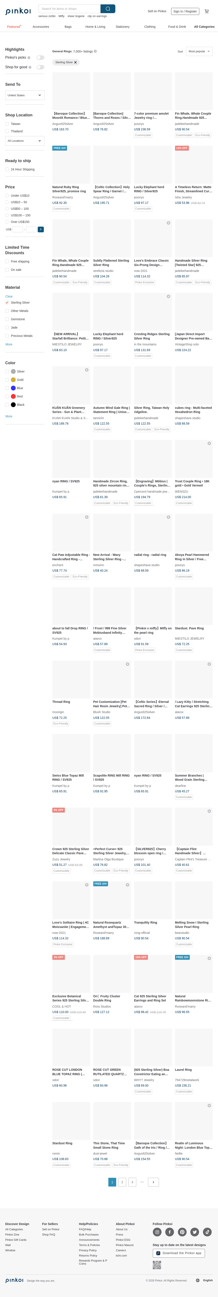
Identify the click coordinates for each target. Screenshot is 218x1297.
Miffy (61, 16)
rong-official (142, 933)
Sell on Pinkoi (157, 11)
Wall (8, 1245)
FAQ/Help (85, 1229)
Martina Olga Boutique (108, 859)
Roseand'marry (62, 197)
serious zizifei (46, 16)
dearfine (180, 785)
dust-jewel (100, 1153)
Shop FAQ (48, 1234)
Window (10, 1250)
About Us (121, 1229)
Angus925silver (62, 123)
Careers (121, 1250)
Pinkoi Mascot (124, 1245)
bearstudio (182, 933)
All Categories (14, 1229)
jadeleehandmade (187, 123)
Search (108, 8)
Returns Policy (88, 1255)
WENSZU (181, 491)
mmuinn (98, 565)
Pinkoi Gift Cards (16, 1239)
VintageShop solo (187, 344)
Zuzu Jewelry (61, 859)
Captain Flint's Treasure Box (194, 859)
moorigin (58, 712)
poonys (139, 123)
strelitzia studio (103, 271)
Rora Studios (102, 1006)
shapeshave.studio (188, 418)
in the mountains (145, 344)
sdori (137, 638)
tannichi (98, 418)
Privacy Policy (88, 1250)
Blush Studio (102, 712)
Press (119, 1234)
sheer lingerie (76, 16)
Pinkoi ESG (123, 1239)
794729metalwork (187, 1080)
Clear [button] (9, 296)
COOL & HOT (61, 1006)
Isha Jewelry (183, 197)
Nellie (179, 1153)
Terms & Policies (89, 1245)
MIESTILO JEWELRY (67, 344)
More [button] (8, 344)
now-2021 (141, 271)
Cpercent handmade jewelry (153, 491)
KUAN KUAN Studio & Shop (71, 418)
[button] (41, 229)
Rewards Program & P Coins (93, 1262)
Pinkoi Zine (12, 1234)
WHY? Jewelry (144, 1080)
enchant (57, 565)
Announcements (89, 1239)
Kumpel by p (60, 491)
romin (56, 1153)
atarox (97, 638)
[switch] (24, 57)
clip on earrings (97, 16)
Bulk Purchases (89, 1234)
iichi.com (121, 1255)
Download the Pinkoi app (179, 1253)
